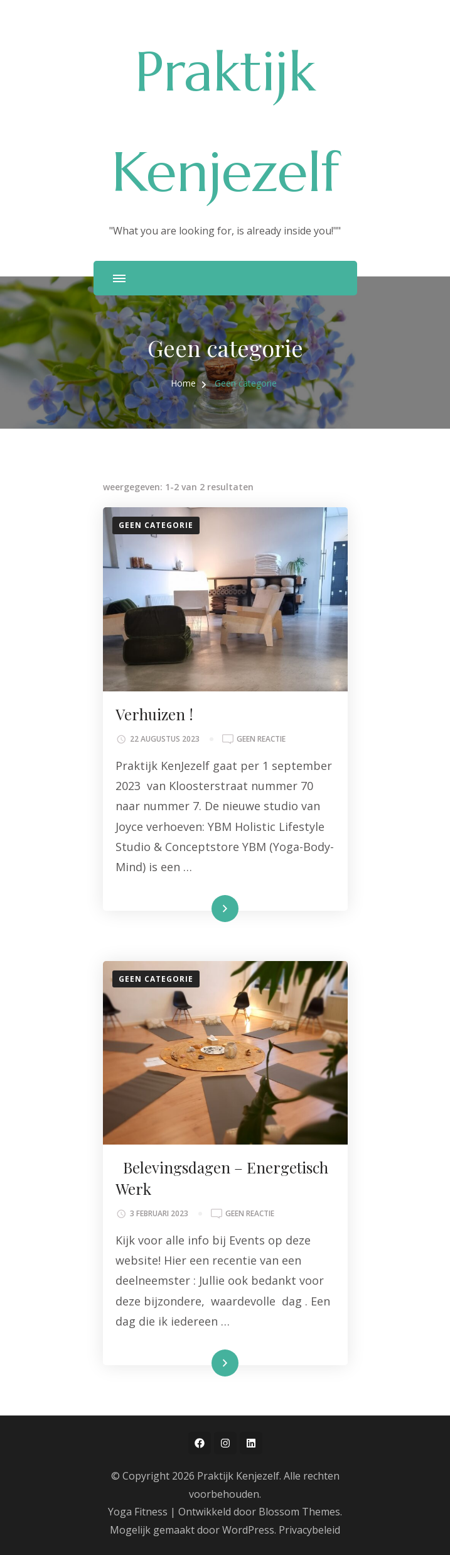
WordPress (248, 1530)
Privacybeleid (309, 1530)
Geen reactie (261, 739)
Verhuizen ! (154, 714)
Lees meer (205, 908)
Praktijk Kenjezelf (238, 1476)
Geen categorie (156, 525)
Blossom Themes (299, 1512)
